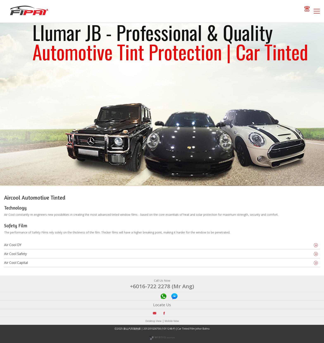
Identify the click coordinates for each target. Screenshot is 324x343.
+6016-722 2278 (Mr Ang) (162, 286)
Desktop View (153, 321)
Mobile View (172, 321)
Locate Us (162, 304)
